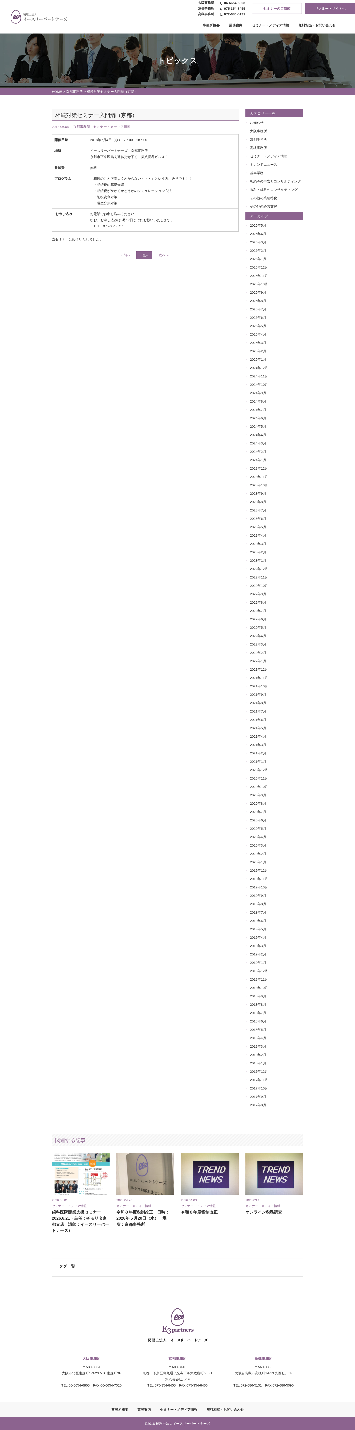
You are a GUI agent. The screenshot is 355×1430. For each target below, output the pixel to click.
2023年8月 (258, 502)
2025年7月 (258, 309)
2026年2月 (258, 250)
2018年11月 (259, 979)
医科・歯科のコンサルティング (273, 190)
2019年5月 (258, 929)
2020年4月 (258, 837)
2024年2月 (258, 451)
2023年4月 (258, 535)
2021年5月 (258, 728)
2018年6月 (258, 1021)
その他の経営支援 (263, 206)
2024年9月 (258, 393)
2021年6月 (258, 720)
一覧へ (144, 255)
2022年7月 (258, 611)
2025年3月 (258, 343)
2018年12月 (259, 971)
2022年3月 (258, 644)
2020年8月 (258, 803)
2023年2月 (258, 552)
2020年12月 (259, 770)
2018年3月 (258, 1046)
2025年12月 (259, 267)
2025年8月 (258, 301)
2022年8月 (258, 602)
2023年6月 (258, 519)
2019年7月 (258, 912)
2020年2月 (258, 854)
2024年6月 (258, 418)
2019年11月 (259, 879)
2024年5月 (258, 426)
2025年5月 (258, 326)
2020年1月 (258, 862)
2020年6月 (258, 820)
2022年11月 (259, 577)
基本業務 (257, 173)
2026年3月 (258, 242)
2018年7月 (258, 1013)
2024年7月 (258, 410)
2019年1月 (258, 963)
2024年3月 (258, 443)
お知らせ (257, 123)
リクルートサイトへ (330, 8)
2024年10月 (259, 384)
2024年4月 (258, 435)
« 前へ (126, 255)
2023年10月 (259, 485)
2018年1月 (258, 1063)
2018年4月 (258, 1038)
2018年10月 (259, 988)
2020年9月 (258, 795)
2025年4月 (258, 334)
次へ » (164, 255)
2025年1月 (258, 359)
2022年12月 (259, 569)
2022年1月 (258, 661)
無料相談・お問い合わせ (317, 25)
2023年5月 (258, 527)
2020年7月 (258, 812)
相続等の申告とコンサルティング (275, 181)
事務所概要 (119, 1409)
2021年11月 (259, 678)
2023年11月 (259, 477)
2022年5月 (258, 627)
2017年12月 (259, 1071)
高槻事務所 (258, 148)
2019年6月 (258, 921)
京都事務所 (74, 92)
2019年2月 (258, 954)
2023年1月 (258, 560)
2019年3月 (258, 946)
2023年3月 (258, 544)
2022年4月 (258, 636)
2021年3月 (258, 745)
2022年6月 (258, 619)
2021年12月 (259, 669)
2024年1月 (258, 460)
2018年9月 (258, 996)
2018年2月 (258, 1055)
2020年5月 (258, 828)
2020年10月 (259, 787)
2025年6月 (258, 317)
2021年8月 (258, 703)
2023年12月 (259, 468)
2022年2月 (258, 653)
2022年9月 (258, 594)
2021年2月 (258, 753)
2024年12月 (259, 368)
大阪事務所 (258, 131)
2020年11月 (259, 778)
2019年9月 (258, 895)
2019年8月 (258, 904)
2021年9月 (258, 694)
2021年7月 (258, 711)
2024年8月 (258, 401)
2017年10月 (259, 1088)
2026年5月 (258, 225)
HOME (57, 92)
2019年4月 (258, 937)
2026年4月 (258, 234)
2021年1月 (258, 761)
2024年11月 (259, 376)
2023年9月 (258, 493)
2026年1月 (258, 259)
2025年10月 (259, 284)
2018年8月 (258, 1004)
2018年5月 (258, 1030)
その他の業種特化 (263, 198)
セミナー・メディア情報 (270, 25)
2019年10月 (259, 887)
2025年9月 (258, 292)
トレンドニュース (263, 164)
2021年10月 (259, 686)
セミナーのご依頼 (276, 8)
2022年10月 (259, 586)
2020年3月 (258, 845)
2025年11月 (259, 276)
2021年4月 (258, 736)
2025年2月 (258, 351)
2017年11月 (259, 1080)
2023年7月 (258, 510)
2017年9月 (258, 1097)
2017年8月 (258, 1105)
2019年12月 (259, 870)
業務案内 (235, 25)
